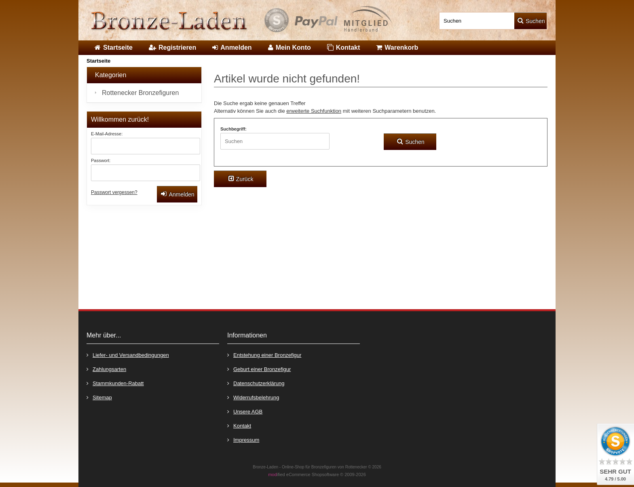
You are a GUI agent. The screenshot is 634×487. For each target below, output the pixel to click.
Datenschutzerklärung (255, 382)
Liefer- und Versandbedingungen (128, 354)
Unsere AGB (244, 411)
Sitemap (99, 397)
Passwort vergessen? (114, 192)
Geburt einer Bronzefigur (259, 368)
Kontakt (239, 425)
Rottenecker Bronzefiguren (140, 92)
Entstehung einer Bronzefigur (264, 354)
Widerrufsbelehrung (253, 397)
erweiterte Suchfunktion (313, 111)
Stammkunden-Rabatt (115, 382)
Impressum (243, 439)
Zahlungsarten (106, 368)
